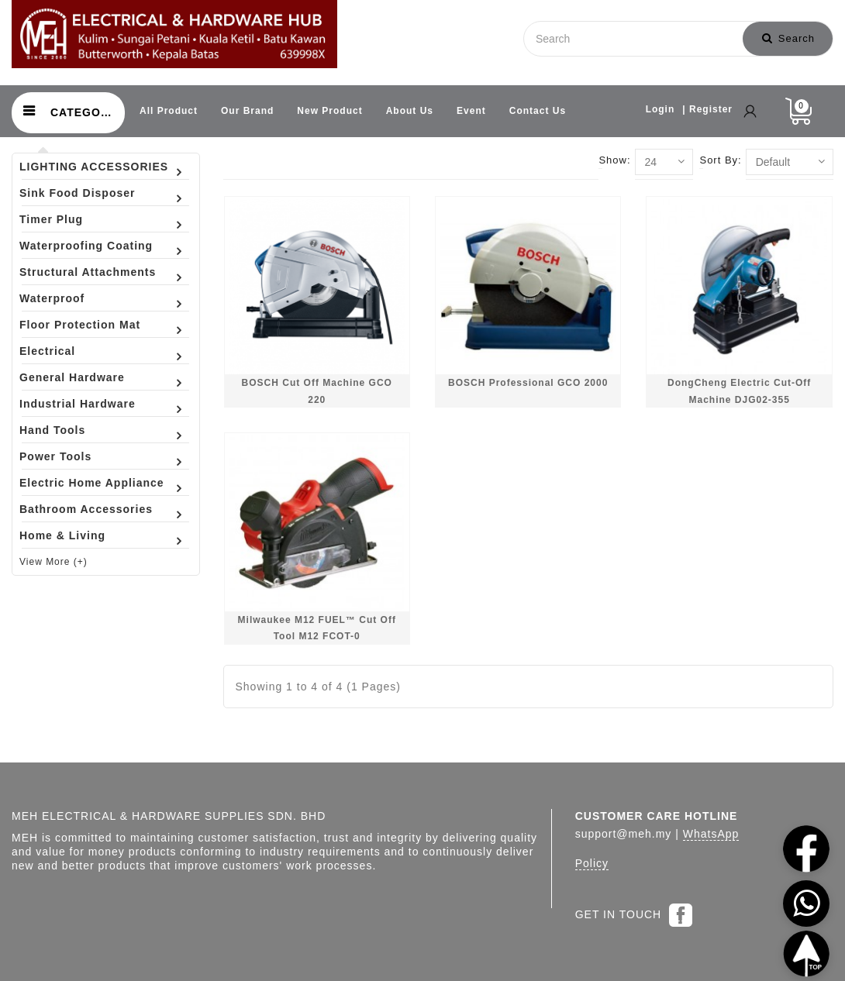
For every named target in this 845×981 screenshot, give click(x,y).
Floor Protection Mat (79, 324)
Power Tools (55, 456)
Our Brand (247, 110)
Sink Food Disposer (77, 193)
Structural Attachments (87, 272)
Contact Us (537, 110)
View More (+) (53, 561)
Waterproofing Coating (86, 245)
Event (471, 110)
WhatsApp (711, 834)
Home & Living (62, 535)
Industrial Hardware (77, 404)
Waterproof (51, 298)
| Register (707, 109)
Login (660, 109)
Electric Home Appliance (91, 483)
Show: (614, 160)
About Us (409, 110)
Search (788, 38)
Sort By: (720, 160)
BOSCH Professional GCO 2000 (528, 382)
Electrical (47, 351)
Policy (592, 863)
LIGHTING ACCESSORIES (93, 166)
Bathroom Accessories (86, 509)
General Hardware (72, 377)
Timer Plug (51, 219)
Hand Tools (52, 430)
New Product (329, 110)
